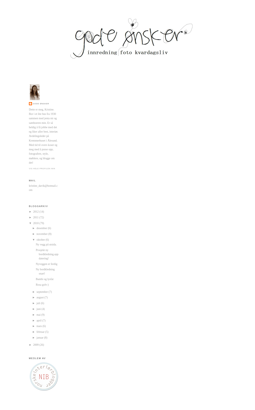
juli (38, 303)
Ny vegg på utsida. (46, 244)
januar (40, 337)
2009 (36, 344)
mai (38, 314)
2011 (36, 217)
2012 (36, 211)
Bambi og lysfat (45, 279)
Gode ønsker (41, 103)
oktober (41, 239)
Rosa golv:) (42, 284)
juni (38, 309)
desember (42, 228)
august (40, 297)
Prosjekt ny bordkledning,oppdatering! (47, 254)
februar (40, 331)
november (42, 233)
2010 (36, 223)
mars (39, 326)
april (39, 320)
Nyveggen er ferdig (46, 264)
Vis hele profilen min (42, 168)
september (42, 291)
